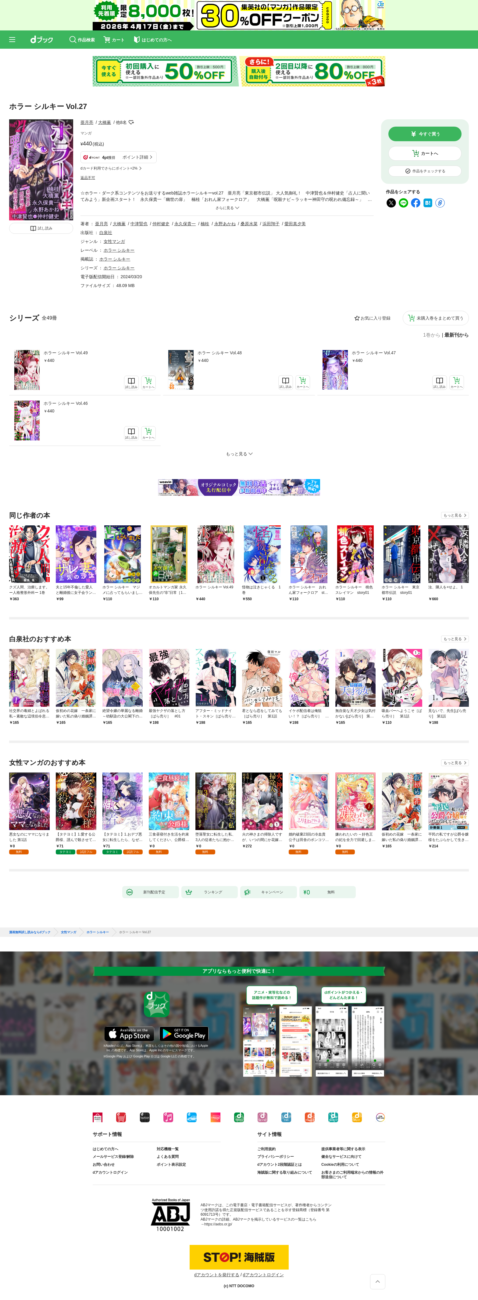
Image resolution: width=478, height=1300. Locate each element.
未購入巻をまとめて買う (440, 318)
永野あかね (225, 223)
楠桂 (205, 223)
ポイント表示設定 (171, 1164)
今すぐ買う (429, 133)
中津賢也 (139, 223)
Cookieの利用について (340, 1164)
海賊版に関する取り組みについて (284, 1172)
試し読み (45, 228)
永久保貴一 (185, 223)
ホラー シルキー (119, 250)
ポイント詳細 (135, 157)
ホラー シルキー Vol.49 (66, 352)
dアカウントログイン (110, 1172)
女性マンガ (114, 241)
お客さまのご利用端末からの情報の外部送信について (352, 1174)
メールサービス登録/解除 (113, 1157)
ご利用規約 (266, 1149)
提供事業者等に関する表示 (343, 1149)
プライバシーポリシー (275, 1157)
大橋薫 (104, 122)
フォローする (131, 122)
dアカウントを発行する (216, 1274)
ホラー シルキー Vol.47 (374, 352)
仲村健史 (160, 223)
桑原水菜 (249, 223)
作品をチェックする (428, 171)
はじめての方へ (105, 1149)
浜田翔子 (271, 223)
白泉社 (105, 232)
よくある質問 (168, 1157)
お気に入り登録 (376, 318)
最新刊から (456, 335)
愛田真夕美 (295, 223)
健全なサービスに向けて (341, 1157)
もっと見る (453, 515)
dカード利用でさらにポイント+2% (108, 168)
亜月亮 (86, 122)
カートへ (429, 153)
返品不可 (87, 178)
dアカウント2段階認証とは (279, 1164)
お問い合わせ (104, 1164)
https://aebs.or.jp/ (218, 1224)
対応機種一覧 (168, 1149)
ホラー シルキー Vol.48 (220, 352)
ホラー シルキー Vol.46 (66, 403)
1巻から (432, 335)
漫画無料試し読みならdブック (30, 932)
